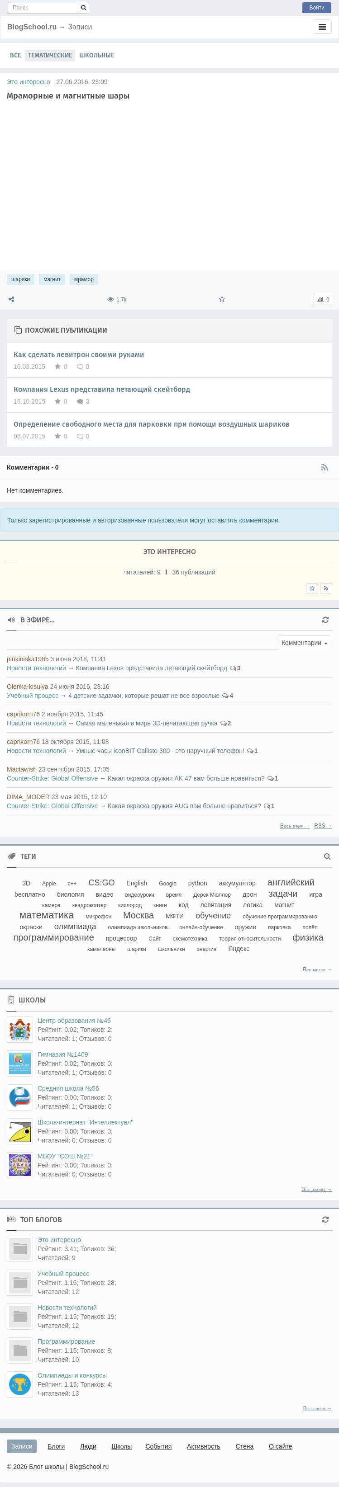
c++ (72, 883)
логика (253, 904)
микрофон (98, 916)
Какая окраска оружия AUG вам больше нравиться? (184, 805)
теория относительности (250, 939)
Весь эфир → (295, 826)
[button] (304, 642)
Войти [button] (317, 8)
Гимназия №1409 (63, 1054)
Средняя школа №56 (68, 1088)
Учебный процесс (32, 695)
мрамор (84, 279)
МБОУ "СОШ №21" (65, 1156)
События (158, 1446)
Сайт (154, 939)
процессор (121, 938)
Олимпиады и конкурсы (72, 1375)
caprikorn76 (23, 714)
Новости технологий (36, 668)
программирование (53, 937)
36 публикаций (193, 572)
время (173, 895)
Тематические (50, 55)
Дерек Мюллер (212, 895)
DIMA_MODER (28, 796)
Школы (122, 1446)
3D (26, 883)
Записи (21, 1446)
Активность (203, 1446)
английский (291, 882)
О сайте (280, 1446)
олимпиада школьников (138, 927)
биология (70, 894)
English (136, 883)
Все (15, 55)
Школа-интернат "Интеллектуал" (85, 1122)
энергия (207, 949)
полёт (309, 927)
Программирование (66, 1341)
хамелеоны (101, 949)
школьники (171, 949)
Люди (88, 1446)
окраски (31, 927)
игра (315, 894)
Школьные (96, 55)
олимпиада (75, 926)
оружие (246, 927)
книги (160, 905)
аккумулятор (237, 883)
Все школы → (316, 1189)
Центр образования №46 (74, 1020)
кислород (130, 905)
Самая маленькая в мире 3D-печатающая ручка (147, 723)
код (184, 904)
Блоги (56, 1446)
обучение (213, 915)
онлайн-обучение (201, 927)
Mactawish (22, 769)
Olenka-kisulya (27, 686)
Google (168, 883)
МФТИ (175, 916)
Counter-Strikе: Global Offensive (52, 778)
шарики (20, 279)
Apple (49, 883)
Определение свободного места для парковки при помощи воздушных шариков (152, 424)
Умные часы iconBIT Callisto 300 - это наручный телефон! (160, 750)
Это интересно (28, 81)
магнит (52, 279)
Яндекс (238, 948)
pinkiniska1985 (28, 659)
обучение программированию (280, 916)
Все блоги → (317, 1408)
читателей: (143, 572)
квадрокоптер (89, 905)
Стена (245, 1446)
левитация (215, 904)
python (197, 883)
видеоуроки (139, 895)
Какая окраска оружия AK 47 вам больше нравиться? (186, 778)
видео (105, 894)
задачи (282, 894)
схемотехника (190, 939)
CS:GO (101, 882)
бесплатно (29, 894)
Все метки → (317, 969)
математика (46, 915)
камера (51, 905)
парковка (279, 927)
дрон (250, 894)
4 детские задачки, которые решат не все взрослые (144, 695)
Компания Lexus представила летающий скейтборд (102, 389)
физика (307, 937)
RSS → (323, 826)
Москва (138, 915)
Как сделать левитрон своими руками (79, 354)
